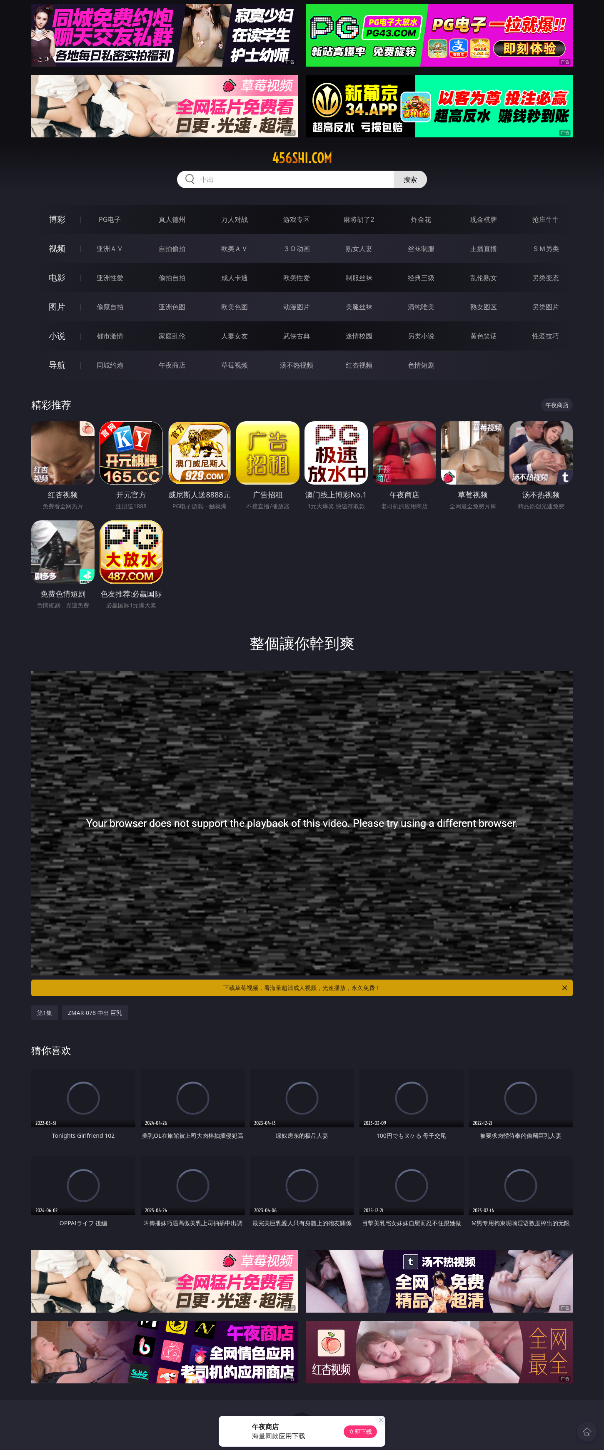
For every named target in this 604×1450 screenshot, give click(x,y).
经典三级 (421, 277)
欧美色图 (234, 306)
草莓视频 (234, 365)
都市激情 (110, 336)
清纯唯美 (421, 306)
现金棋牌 (483, 219)
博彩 (57, 219)
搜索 (410, 179)
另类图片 (545, 306)
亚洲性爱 (110, 277)
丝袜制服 (421, 248)
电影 (57, 277)
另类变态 (545, 277)
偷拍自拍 (172, 277)
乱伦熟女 (483, 277)
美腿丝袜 (359, 306)
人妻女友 (234, 336)
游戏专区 (296, 219)
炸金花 (421, 219)
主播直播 (483, 248)
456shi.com (302, 158)
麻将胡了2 (359, 219)
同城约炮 (110, 365)
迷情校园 (359, 336)
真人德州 (172, 219)
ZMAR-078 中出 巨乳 (95, 1013)
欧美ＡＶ (234, 248)
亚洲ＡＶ (110, 248)
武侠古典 (296, 336)
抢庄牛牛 (545, 219)
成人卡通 (234, 277)
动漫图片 (296, 306)
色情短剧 (421, 365)
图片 (57, 306)
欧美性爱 (296, 277)
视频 (57, 248)
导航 (57, 365)
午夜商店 (172, 365)
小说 (57, 335)
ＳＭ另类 (545, 248)
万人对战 (234, 219)
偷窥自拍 (110, 306)
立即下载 (360, 1431)
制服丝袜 (359, 277)
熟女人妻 (359, 248)
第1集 (44, 1013)
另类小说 (421, 336)
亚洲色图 (172, 306)
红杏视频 (359, 365)
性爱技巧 (545, 336)
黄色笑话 (483, 336)
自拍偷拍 (172, 248)
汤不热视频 (296, 365)
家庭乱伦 (172, 336)
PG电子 (110, 219)
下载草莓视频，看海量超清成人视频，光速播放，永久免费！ (396, 988)
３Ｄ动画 (296, 248)
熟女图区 (483, 306)
